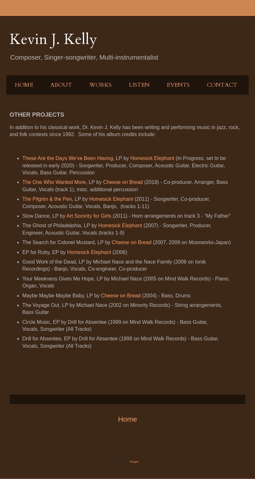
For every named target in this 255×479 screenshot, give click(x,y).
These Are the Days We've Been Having (67, 158)
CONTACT (222, 85)
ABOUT (61, 85)
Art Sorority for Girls (88, 216)
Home (127, 419)
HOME (24, 85)
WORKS (100, 85)
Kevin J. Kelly (53, 39)
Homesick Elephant (152, 158)
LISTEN (139, 85)
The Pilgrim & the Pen (47, 199)
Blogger (134, 461)
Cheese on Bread (123, 182)
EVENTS (178, 85)
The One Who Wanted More (54, 182)
